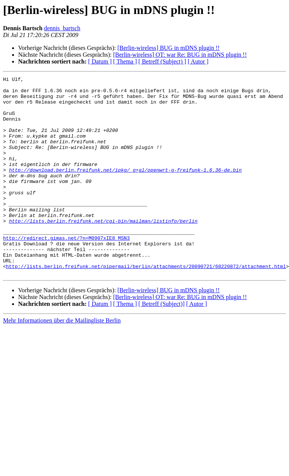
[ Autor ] (198, 61)
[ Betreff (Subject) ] (162, 61)
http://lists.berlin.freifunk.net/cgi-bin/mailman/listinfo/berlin (103, 250)
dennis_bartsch (62, 28)
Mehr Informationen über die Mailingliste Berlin (62, 360)
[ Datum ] (99, 61)
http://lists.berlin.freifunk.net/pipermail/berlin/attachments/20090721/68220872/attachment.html (146, 304)
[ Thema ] (125, 61)
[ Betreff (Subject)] (161, 343)
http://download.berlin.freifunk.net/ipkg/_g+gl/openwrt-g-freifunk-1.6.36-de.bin (125, 189)
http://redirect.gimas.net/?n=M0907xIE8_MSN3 (66, 270)
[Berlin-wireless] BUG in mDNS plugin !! (168, 48)
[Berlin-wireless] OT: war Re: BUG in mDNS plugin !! (180, 54)
